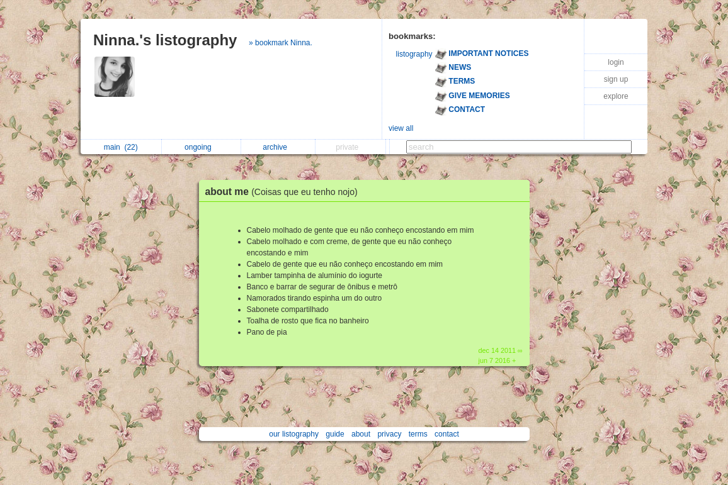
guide (335, 434)
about (360, 434)
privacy (389, 434)
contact (447, 434)
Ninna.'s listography (165, 39)
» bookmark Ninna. (280, 42)
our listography (294, 434)
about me (284, 191)
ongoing (201, 147)
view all (401, 128)
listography (414, 54)
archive (278, 147)
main (121, 147)
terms (418, 434)
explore (615, 96)
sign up (616, 79)
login (615, 62)
